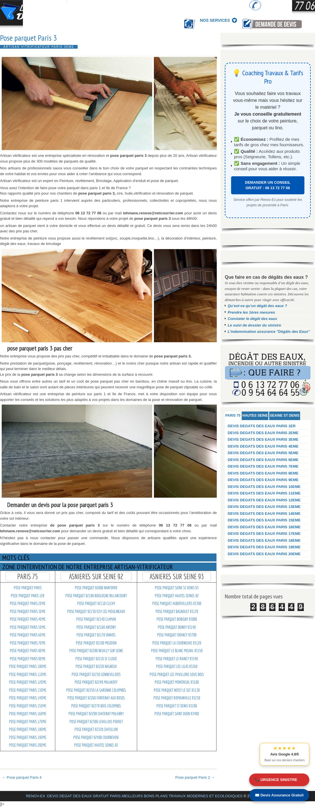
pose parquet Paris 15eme (27, 706)
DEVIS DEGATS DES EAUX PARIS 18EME (264, 540)
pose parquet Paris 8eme (28, 650)
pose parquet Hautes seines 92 (96, 745)
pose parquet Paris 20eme (27, 745)
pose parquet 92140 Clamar (96, 619)
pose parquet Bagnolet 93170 (176, 611)
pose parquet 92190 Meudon (96, 643)
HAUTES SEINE (255, 416)
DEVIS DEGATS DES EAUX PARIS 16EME (264, 527)
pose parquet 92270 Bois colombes (96, 706)
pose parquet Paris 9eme (28, 658)
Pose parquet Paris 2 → (195, 777)
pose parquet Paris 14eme (27, 698)
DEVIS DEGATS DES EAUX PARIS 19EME (264, 547)
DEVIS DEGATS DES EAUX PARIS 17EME (264, 533)
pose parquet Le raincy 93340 (176, 658)
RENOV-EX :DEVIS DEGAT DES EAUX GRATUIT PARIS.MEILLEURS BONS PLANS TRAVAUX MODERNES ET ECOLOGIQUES (134, 796)
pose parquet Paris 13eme (27, 690)
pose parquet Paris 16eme (27, 713)
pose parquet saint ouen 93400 (177, 713)
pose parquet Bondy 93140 (177, 627)
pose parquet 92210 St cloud (96, 658)
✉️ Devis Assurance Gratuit (279, 795)
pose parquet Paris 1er (27, 596)
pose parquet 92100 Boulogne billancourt (96, 596)
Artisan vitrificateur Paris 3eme (38, 46)
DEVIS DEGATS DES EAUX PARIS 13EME (264, 507)
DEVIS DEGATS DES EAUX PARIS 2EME (263, 433)
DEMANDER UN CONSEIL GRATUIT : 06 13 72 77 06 (268, 185)
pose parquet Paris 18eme (27, 729)
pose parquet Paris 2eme (28, 603)
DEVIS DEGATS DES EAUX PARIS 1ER (262, 426)
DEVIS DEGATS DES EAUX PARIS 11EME (264, 493)
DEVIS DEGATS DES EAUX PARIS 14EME (264, 513)
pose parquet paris (28, 588)
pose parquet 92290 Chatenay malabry (96, 713)
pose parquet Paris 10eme (27, 666)
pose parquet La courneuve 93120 (176, 643)
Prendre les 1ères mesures (251, 312)
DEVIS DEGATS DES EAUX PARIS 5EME (263, 453)
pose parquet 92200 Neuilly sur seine (96, 650)
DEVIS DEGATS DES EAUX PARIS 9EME (263, 480)
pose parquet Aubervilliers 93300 (176, 603)
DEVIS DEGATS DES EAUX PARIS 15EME (264, 520)
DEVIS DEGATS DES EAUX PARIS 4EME (263, 446)
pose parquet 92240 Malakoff (95, 682)
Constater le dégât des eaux (252, 319)
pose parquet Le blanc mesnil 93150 (176, 650)
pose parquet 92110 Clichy (96, 603)
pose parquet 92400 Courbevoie (96, 737)
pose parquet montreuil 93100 (177, 682)
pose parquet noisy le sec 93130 (177, 690)
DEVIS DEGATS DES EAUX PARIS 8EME (263, 473)
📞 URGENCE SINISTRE (276, 780)
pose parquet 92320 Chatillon (96, 729)
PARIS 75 (232, 416)
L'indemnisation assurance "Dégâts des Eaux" (269, 331)
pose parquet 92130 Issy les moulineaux (96, 611)
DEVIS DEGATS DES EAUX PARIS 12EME (264, 500)
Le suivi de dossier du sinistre (254, 325)
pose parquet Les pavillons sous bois (177, 674)
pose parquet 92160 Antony (96, 627)
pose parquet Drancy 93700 (176, 635)
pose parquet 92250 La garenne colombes (96, 690)
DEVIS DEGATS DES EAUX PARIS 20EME (264, 554)
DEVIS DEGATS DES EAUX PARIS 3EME (263, 439)
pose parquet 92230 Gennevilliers (96, 674)
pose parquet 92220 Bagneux (96, 666)
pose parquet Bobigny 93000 (176, 619)
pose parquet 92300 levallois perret (96, 721)
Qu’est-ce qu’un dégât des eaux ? (257, 306)
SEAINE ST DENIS (284, 416)
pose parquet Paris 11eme (27, 674)
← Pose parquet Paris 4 (22, 777)
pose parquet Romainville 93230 (176, 698)
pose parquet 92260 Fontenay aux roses (96, 698)
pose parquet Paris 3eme (28, 611)
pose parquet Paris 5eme (28, 627)
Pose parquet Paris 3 (28, 38)
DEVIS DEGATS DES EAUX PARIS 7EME (263, 466)
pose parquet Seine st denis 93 (177, 588)
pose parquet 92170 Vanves (96, 635)
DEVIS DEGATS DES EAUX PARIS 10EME (264, 486)
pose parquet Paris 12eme (27, 682)
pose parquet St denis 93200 (176, 706)
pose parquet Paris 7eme (28, 643)
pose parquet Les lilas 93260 (177, 666)
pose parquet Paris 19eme (27, 737)
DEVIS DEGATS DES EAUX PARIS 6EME (263, 460)
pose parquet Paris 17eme (27, 721)
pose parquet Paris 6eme (28, 635)
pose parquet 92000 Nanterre (96, 588)
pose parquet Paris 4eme (28, 619)
